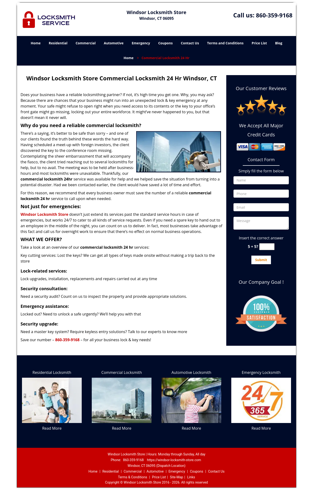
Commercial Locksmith (121, 372)
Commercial (86, 43)
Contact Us (190, 43)
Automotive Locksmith (191, 372)
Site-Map (176, 477)
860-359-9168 (274, 15)
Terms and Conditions (225, 43)
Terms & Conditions (132, 477)
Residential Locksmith (51, 372)
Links (191, 477)
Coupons (165, 43)
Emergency (141, 43)
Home (36, 43)
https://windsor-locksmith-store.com (174, 460)
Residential (58, 43)
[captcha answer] (267, 246)
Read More (51, 428)
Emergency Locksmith (261, 372)
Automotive (114, 43)
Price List (259, 43)
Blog (278, 43)
